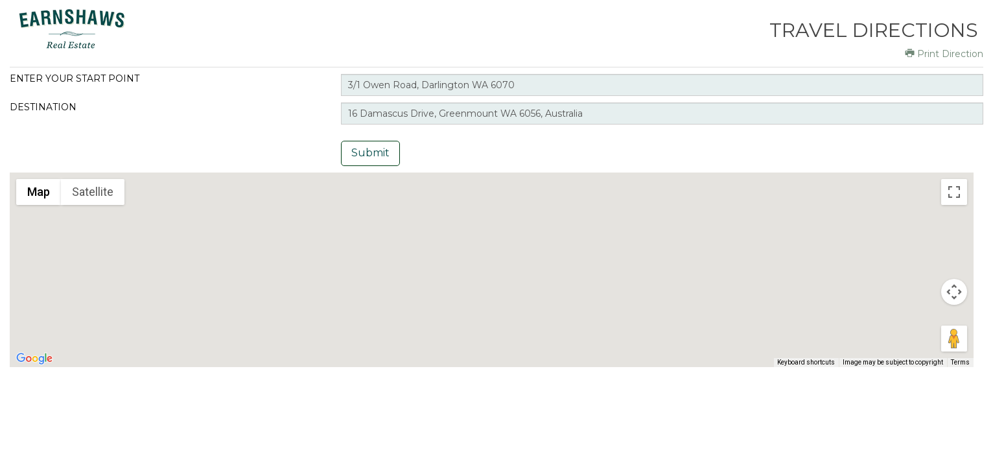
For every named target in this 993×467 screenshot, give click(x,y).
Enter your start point (74, 79)
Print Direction (944, 54)
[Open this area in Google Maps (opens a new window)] (34, 358)
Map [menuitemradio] (38, 191)
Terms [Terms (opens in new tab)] (960, 362)
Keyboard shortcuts (806, 362)
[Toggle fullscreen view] (954, 192)
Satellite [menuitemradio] (92, 191)
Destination (43, 107)
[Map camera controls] (954, 292)
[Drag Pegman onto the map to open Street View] (954, 339)
